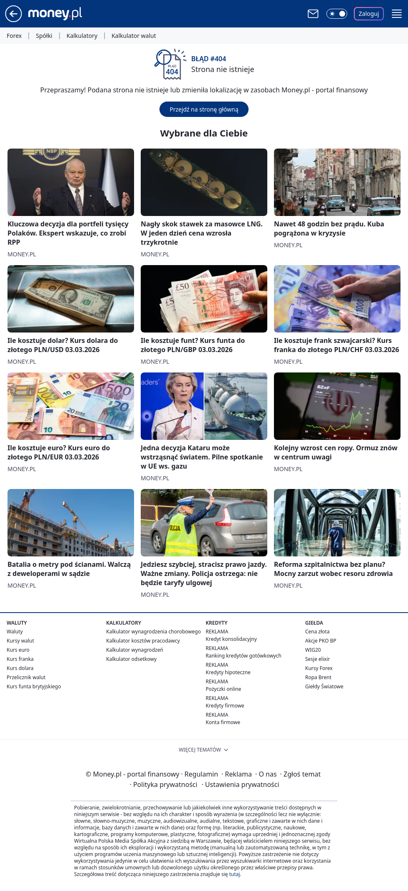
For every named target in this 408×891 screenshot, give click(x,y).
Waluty (15, 631)
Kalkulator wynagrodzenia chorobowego (153, 631)
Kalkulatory (82, 36)
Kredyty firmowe (225, 705)
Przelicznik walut (26, 677)
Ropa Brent (318, 677)
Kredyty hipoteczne (228, 672)
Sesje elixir (317, 659)
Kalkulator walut (134, 36)
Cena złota (317, 631)
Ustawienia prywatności (240, 784)
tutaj (234, 874)
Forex (14, 36)
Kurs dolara (20, 668)
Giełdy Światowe (324, 686)
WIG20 (313, 649)
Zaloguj (369, 13)
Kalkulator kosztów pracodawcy (143, 640)
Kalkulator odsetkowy (131, 659)
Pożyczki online (223, 688)
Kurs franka (20, 659)
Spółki (44, 36)
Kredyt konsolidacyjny (231, 639)
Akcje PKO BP (320, 640)
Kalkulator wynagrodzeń (134, 649)
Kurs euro (18, 649)
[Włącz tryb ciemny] (336, 14)
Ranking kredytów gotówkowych (243, 655)
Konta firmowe (223, 722)
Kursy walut (20, 640)
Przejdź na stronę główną (203, 109)
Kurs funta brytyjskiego (34, 686)
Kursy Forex (319, 668)
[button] (396, 13)
